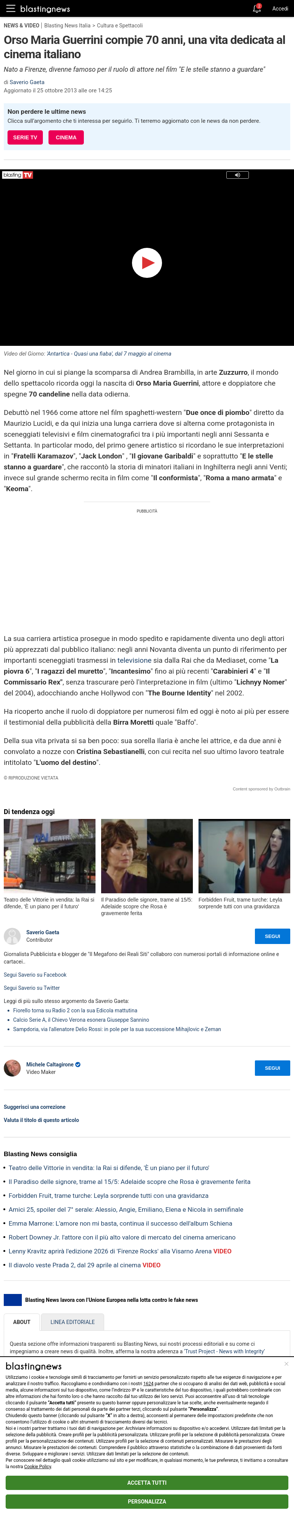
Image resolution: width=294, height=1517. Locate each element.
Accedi (280, 9)
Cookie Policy (37, 1466)
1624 (148, 1383)
